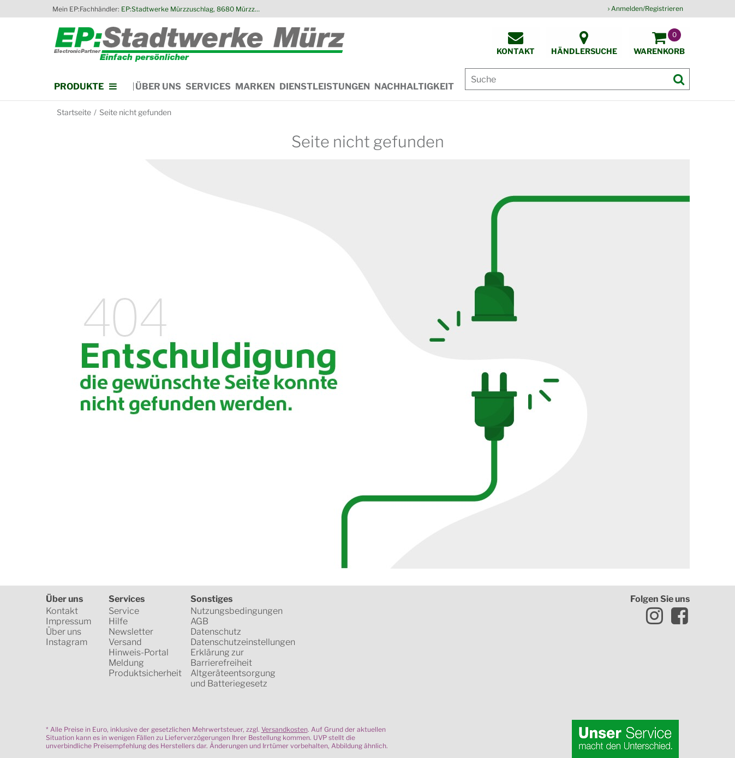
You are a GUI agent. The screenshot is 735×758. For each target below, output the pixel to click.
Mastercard (338, 649)
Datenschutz (215, 631)
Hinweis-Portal (139, 652)
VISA (409, 649)
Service (124, 611)
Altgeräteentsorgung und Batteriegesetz (233, 678)
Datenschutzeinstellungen (242, 642)
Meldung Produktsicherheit (145, 668)
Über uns (158, 86)
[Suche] (577, 79)
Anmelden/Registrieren (647, 8)
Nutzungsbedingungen (236, 611)
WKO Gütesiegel (404, 611)
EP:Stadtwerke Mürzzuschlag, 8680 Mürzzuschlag (192, 9)
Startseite (74, 112)
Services (208, 86)
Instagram (66, 642)
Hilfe (118, 621)
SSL (336, 611)
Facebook (680, 615)
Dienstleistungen (324, 86)
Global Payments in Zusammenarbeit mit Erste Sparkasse (414, 688)
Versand (125, 642)
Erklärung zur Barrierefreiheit (221, 657)
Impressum (68, 621)
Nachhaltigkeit (414, 86)
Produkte (79, 86)
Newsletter (131, 631)
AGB (199, 621)
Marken (255, 86)
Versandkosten (284, 729)
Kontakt (62, 611)
